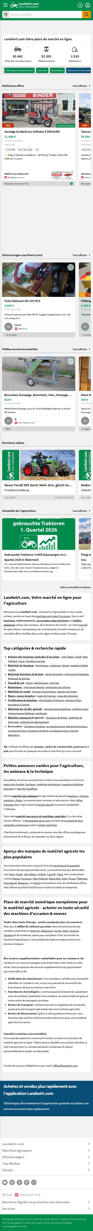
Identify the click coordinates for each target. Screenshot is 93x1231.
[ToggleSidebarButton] (5, 5)
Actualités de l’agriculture (19, 511)
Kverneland (10, 883)
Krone (72, 878)
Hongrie (74, 930)
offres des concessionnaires (19, 70)
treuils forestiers (54, 674)
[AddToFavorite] (70, 98)
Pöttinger (82, 878)
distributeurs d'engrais (51, 700)
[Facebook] (19, 1182)
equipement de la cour (37, 820)
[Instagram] (12, 1182)
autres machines (47, 825)
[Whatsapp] (33, 1182)
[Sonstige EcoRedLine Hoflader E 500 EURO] (38, 139)
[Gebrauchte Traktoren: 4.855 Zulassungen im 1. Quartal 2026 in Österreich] (38, 549)
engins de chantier (14, 784)
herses (29, 683)
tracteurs (30, 784)
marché (83, 625)
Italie (65, 930)
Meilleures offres (13, 86)
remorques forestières (76, 674)
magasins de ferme (72, 784)
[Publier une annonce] (80, 5)
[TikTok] (26, 1182)
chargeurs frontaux (34, 726)
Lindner (41, 874)
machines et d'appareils (66, 865)
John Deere (67, 656)
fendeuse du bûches (19, 678)
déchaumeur (41, 683)
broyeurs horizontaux (44, 691)
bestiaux (73, 796)
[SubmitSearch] (86, 14)
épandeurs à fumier (19, 704)
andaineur (55, 665)
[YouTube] (5, 1182)
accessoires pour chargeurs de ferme (28, 730)
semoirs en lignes (67, 691)
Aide (7, 1195)
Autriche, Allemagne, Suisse (45, 930)
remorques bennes (34, 687)
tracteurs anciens (35, 661)
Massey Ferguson (22, 878)
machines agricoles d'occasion (53, 616)
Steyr (12, 874)
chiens (18, 800)
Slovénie (8, 935)
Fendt (78, 656)
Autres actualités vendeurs (75, 587)
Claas (21, 661)
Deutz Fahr (54, 878)
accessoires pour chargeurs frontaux (67, 726)
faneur (65, 665)
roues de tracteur (46, 696)
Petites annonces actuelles (20, 349)
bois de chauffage (27, 788)
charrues (54, 683)
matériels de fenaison (49, 784)
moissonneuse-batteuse (57, 709)
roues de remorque (67, 696)
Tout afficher (82, 86)
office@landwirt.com (65, 1065)
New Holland (40, 878)
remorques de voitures (58, 687)
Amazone (23, 883)
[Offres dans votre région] (5, 14)
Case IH (51, 874)
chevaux (83, 796)
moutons (9, 800)
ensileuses (41, 713)
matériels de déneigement (34, 722)
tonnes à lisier (73, 700)
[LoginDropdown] (88, 5)
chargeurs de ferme (56, 717)
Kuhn (65, 878)
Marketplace (57, 70)
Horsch (37, 883)
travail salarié (45, 804)
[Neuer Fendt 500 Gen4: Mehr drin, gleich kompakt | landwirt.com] (38, 475)
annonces (42, 70)
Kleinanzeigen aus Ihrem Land (22, 255)
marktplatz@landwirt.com (14, 1226)
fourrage (8, 788)
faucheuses (42, 665)
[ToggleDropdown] (46, 1144)
